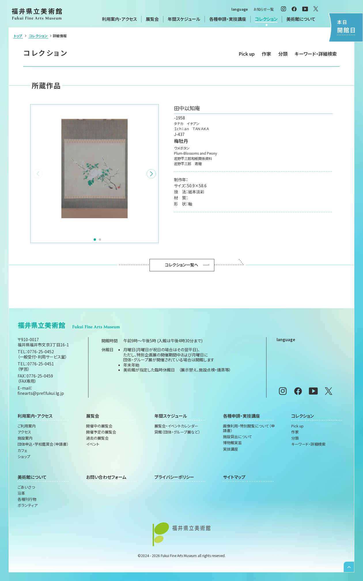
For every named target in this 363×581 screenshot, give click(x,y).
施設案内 (25, 438)
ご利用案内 (27, 426)
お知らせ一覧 (264, 9)
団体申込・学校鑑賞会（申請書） (43, 444)
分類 (283, 53)
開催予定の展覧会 (101, 432)
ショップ (24, 456)
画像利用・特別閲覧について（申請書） (249, 428)
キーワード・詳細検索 (316, 53)
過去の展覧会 (97, 438)
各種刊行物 (27, 499)
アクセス (24, 432)
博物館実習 (232, 442)
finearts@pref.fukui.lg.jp (41, 393)
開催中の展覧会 (99, 426)
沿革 (21, 493)
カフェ (22, 450)
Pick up (247, 53)
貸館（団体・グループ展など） (177, 432)
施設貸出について (237, 436)
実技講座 (230, 449)
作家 (266, 53)
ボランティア (27, 505)
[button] (151, 174)
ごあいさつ (26, 487)
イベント (92, 444)
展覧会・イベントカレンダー (176, 426)
